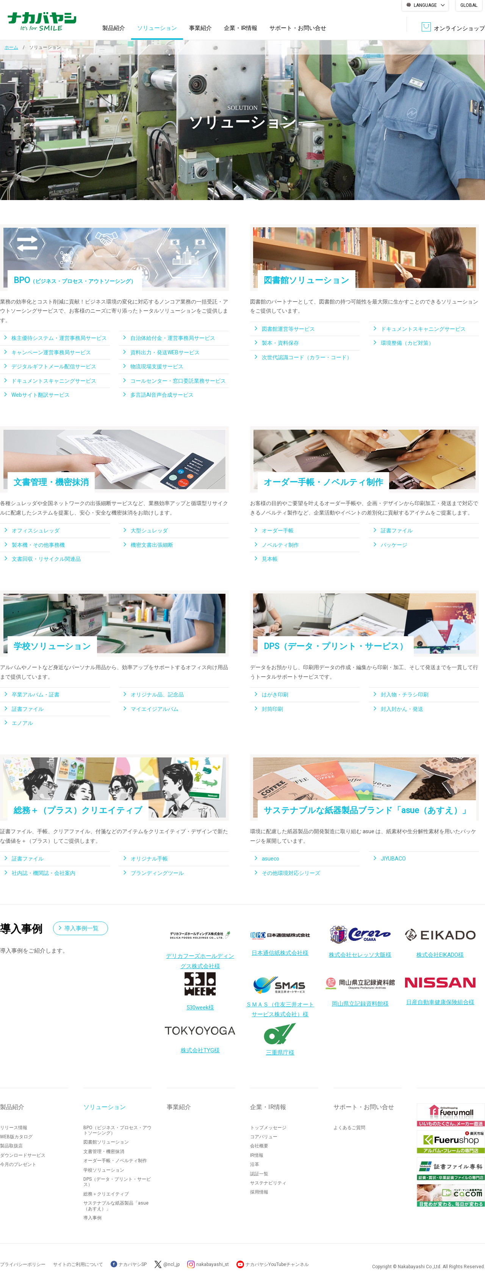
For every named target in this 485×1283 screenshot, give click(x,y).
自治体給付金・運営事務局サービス (172, 338)
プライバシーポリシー (22, 1264)
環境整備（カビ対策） (407, 343)
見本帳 (270, 559)
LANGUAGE (425, 5)
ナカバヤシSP (129, 1264)
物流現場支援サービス (156, 366)
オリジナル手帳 (149, 859)
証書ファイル (397, 530)
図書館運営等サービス (288, 329)
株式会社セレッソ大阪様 (360, 942)
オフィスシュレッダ (35, 530)
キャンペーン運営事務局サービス (51, 352)
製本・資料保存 (280, 343)
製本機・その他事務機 (38, 545)
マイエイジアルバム (154, 709)
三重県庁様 (280, 1037)
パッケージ (394, 545)
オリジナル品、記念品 (157, 695)
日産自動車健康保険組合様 (440, 988)
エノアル (22, 723)
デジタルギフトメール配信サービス (53, 366)
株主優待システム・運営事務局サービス (59, 338)
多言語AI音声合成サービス (162, 395)
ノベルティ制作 (280, 545)
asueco (270, 859)
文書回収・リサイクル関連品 (46, 559)
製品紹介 (113, 28)
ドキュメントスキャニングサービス (53, 381)
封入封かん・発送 (402, 709)
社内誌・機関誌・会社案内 (43, 873)
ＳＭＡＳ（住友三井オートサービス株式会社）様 (280, 994)
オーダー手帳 (278, 530)
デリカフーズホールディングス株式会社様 (200, 949)
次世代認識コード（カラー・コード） (307, 357)
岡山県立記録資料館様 (360, 992)
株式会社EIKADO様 (440, 943)
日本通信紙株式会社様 (280, 942)
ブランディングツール (157, 873)
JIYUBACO (393, 859)
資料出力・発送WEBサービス (165, 352)
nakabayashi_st (212, 1264)
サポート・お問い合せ (297, 28)
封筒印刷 (272, 709)
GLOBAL (468, 5)
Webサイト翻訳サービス (40, 395)
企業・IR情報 (240, 28)
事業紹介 (200, 28)
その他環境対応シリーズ (291, 873)
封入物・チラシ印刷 (405, 695)
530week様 (200, 991)
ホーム (11, 47)
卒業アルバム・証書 (35, 695)
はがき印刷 (275, 695)
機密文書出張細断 (152, 545)
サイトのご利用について (78, 1264)
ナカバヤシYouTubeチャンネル (277, 1264)
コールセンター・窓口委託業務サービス (178, 381)
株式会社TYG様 (200, 1036)
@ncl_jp (171, 1264)
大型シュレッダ (149, 530)
